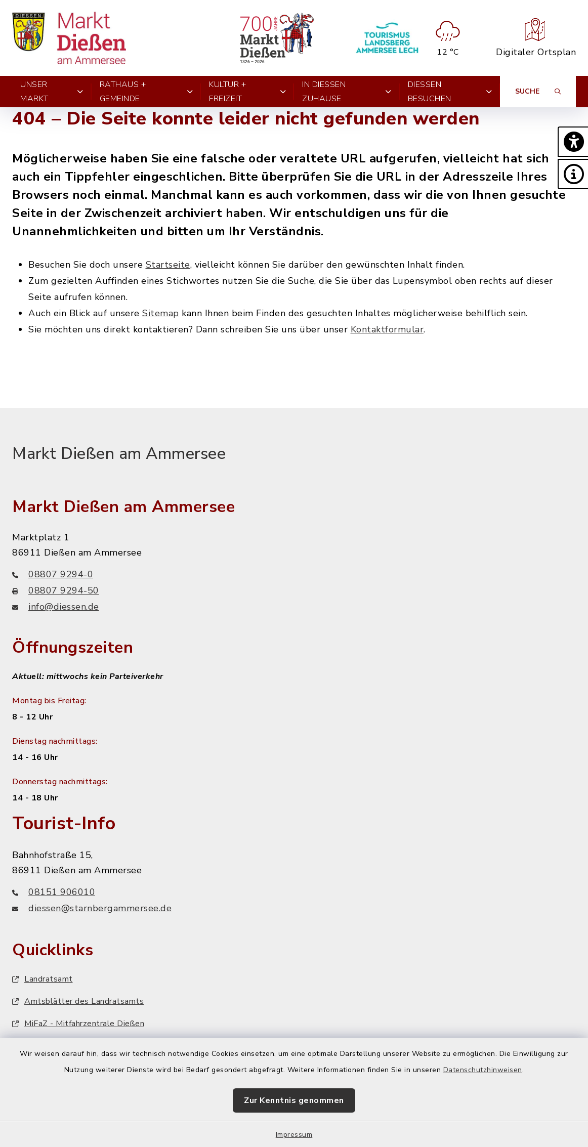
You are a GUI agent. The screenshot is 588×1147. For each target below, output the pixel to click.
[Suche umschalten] (538, 91)
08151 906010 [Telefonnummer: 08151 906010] (53, 892)
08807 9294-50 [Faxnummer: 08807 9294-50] (55, 590)
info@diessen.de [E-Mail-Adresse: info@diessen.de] (55, 607)
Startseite (168, 265)
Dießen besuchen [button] (450, 91)
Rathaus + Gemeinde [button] (146, 91)
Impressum (294, 1134)
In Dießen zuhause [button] (347, 91)
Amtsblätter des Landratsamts (78, 1001)
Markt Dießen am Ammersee (119, 453)
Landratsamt (42, 979)
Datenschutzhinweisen (482, 1070)
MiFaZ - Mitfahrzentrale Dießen (78, 1023)
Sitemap (160, 313)
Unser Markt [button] (51, 91)
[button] (573, 141)
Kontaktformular (387, 329)
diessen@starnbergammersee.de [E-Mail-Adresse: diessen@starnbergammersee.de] (92, 908)
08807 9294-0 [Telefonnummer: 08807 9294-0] (52, 574)
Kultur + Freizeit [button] (247, 91)
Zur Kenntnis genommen (294, 1100)
